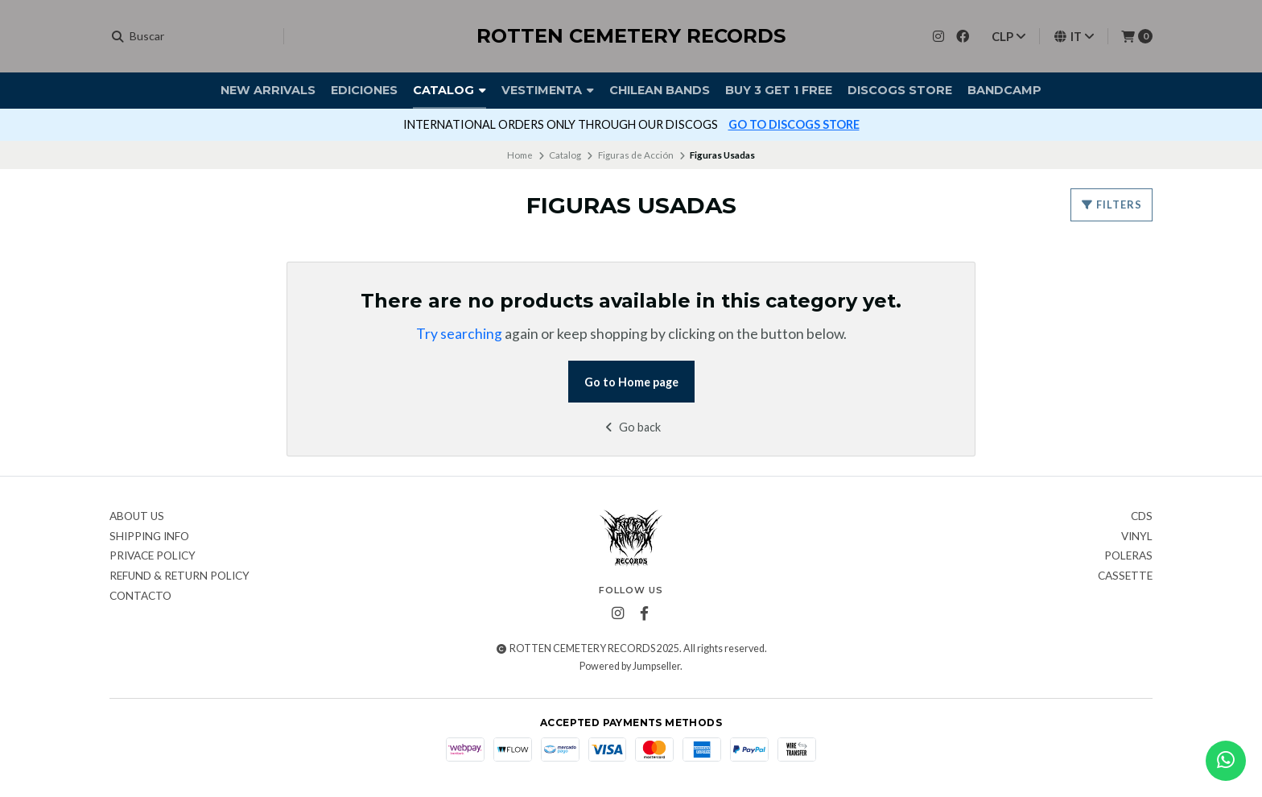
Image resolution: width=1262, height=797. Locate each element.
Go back (631, 427)
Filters (1111, 204)
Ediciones (364, 90)
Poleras (1128, 556)
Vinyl (1137, 537)
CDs (1142, 516)
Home (520, 155)
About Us (136, 516)
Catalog (449, 90)
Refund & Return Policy (179, 576)
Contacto (140, 596)
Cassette (1125, 576)
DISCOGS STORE (900, 90)
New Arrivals (268, 90)
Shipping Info (149, 537)
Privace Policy (152, 556)
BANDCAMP (1004, 90)
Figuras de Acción (636, 155)
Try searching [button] (459, 333)
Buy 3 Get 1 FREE (778, 90)
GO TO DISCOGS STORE (794, 124)
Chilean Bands (659, 90)
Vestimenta (547, 90)
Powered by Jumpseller (629, 666)
